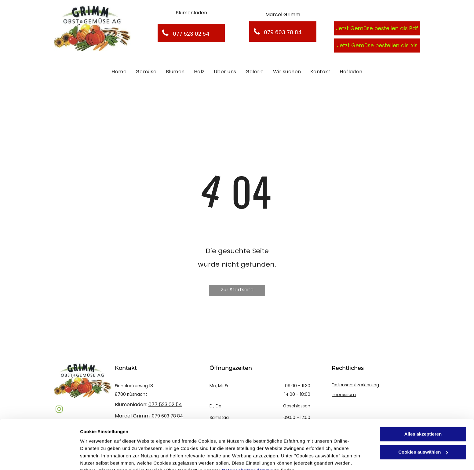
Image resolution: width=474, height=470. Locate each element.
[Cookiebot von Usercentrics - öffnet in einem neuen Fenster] (39, 458)
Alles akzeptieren (423, 404)
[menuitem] (119, 71)
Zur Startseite (237, 289)
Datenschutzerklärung (247, 441)
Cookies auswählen (101, 458)
